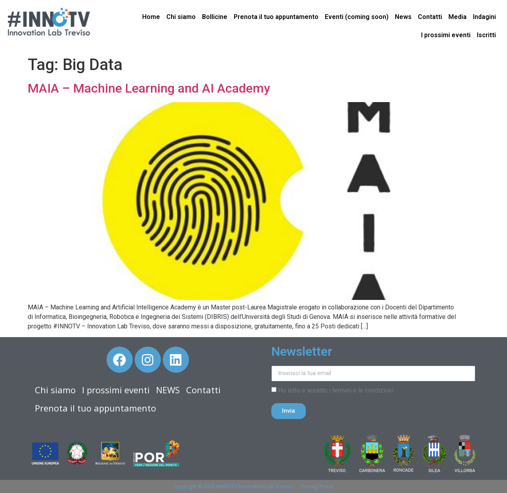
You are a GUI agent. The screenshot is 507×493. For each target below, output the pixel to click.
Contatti (430, 17)
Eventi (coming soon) (357, 17)
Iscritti (486, 35)
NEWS (168, 390)
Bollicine (214, 17)
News (403, 17)
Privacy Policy (317, 486)
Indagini (484, 17)
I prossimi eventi (446, 35)
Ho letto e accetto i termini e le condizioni (335, 390)
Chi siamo (181, 17)
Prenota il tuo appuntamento (276, 17)
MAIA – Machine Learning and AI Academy (150, 88)
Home (151, 17)
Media (457, 17)
